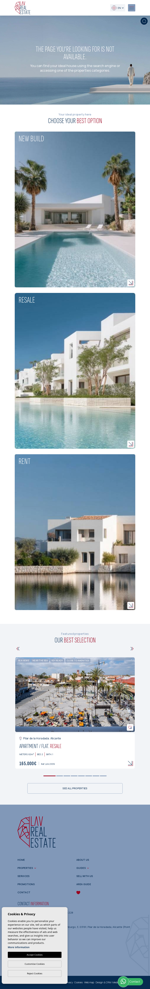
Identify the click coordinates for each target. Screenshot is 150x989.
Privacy (69, 982)
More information (18, 947)
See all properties (75, 788)
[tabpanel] (75, 713)
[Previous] (17, 649)
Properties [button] (25, 868)
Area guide (83, 884)
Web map (89, 982)
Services (23, 876)
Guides (81, 868)
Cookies (78, 982)
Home (21, 859)
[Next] (132, 649)
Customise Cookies (35, 963)
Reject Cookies (34, 973)
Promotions (26, 884)
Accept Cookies (35, 954)
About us (82, 859)
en (116, 8)
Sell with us (84, 876)
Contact (23, 892)
